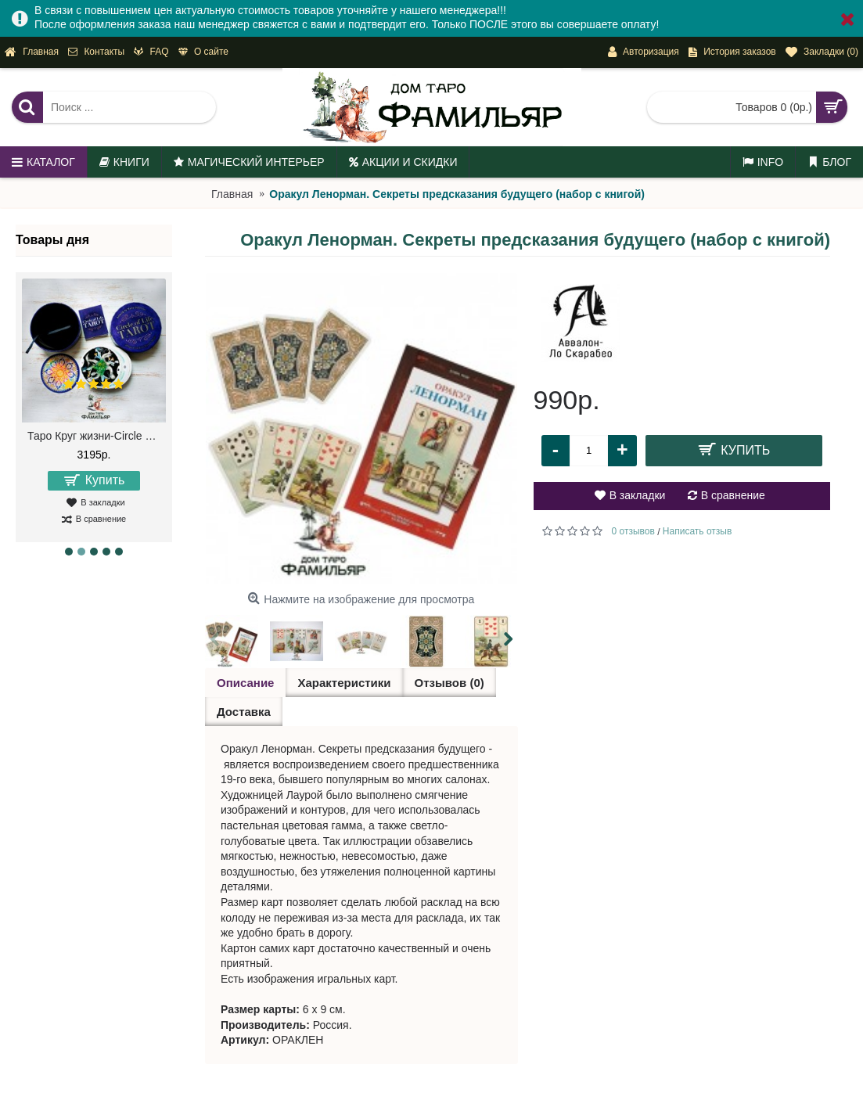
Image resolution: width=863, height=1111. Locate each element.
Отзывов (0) (449, 682)
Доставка (244, 711)
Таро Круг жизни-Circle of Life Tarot (96, 436)
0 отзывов (633, 531)
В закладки (637, 495)
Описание (245, 682)
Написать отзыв (697, 531)
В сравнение (733, 495)
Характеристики (343, 682)
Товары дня (52, 239)
